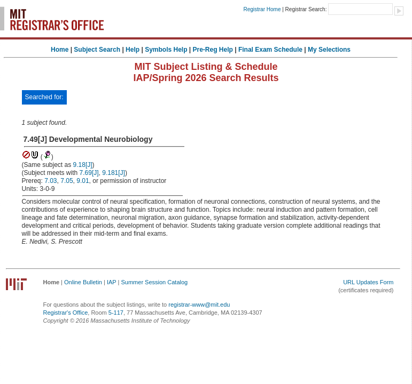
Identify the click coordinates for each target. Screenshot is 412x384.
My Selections (329, 49)
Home (59, 49)
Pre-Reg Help (213, 49)
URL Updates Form (368, 282)
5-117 (115, 312)
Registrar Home (262, 9)
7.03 (50, 181)
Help (132, 49)
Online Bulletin (83, 282)
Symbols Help (166, 49)
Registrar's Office (65, 312)
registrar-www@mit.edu (199, 304)
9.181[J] (113, 173)
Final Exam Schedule (270, 49)
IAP (111, 282)
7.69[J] (89, 173)
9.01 (82, 181)
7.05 (66, 181)
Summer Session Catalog (154, 282)
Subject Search (97, 49)
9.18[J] (82, 165)
